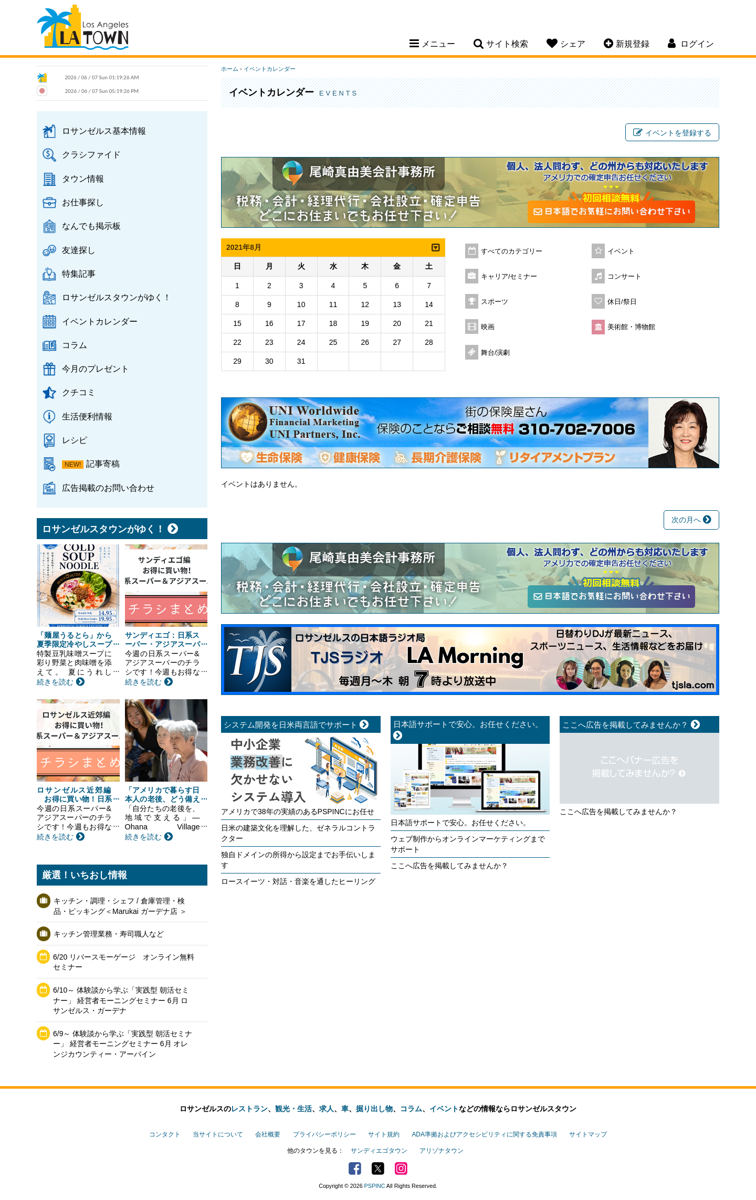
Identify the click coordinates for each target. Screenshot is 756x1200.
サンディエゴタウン (379, 1150)
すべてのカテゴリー (511, 251)
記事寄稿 (103, 463)
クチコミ (79, 392)
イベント (621, 251)
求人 (326, 1108)
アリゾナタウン (441, 1150)
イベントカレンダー (100, 321)
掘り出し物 (374, 1108)
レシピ (74, 440)
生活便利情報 (87, 416)
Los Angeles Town (83, 29)
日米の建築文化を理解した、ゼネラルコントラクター (298, 833)
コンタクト (165, 1134)
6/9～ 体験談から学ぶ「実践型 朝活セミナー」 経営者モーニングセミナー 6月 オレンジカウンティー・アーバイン (122, 1043)
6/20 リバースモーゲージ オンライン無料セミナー (123, 962)
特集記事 (79, 273)
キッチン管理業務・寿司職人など (109, 934)
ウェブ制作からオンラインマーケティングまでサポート (468, 844)
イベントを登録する (672, 133)
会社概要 (267, 1134)
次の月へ (691, 519)
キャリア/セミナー (509, 276)
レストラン (249, 1108)
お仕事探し (83, 202)
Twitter (378, 1168)
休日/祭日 (622, 302)
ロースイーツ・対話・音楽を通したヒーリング (298, 881)
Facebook (355, 1168)
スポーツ (494, 302)
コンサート (624, 276)
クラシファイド (91, 154)
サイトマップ (588, 1134)
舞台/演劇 (495, 352)
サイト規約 (384, 1134)
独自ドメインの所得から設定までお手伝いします (298, 859)
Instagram (401, 1168)
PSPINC (374, 1186)
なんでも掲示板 (91, 225)
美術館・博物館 (631, 327)
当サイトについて (218, 1134)
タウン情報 (83, 178)
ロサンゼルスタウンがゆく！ (116, 297)
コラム (74, 345)
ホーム (229, 69)
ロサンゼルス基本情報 (104, 130)
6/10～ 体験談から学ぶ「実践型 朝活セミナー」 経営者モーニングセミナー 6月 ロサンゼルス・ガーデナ (121, 1000)
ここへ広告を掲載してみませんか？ (449, 865)
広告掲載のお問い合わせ (108, 487)
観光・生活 (293, 1108)
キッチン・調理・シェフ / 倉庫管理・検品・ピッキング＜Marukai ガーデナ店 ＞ (120, 906)
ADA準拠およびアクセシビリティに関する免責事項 (484, 1134)
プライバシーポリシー (324, 1134)
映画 (488, 327)
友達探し (79, 250)
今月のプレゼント (95, 368)
